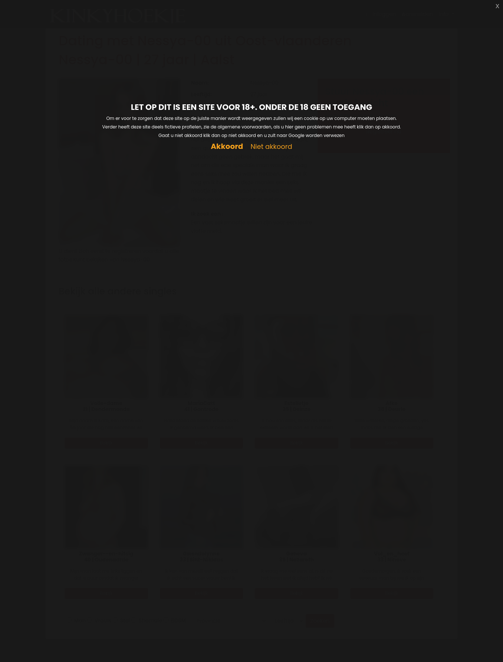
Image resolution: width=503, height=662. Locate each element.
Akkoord (227, 146)
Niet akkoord (271, 147)
